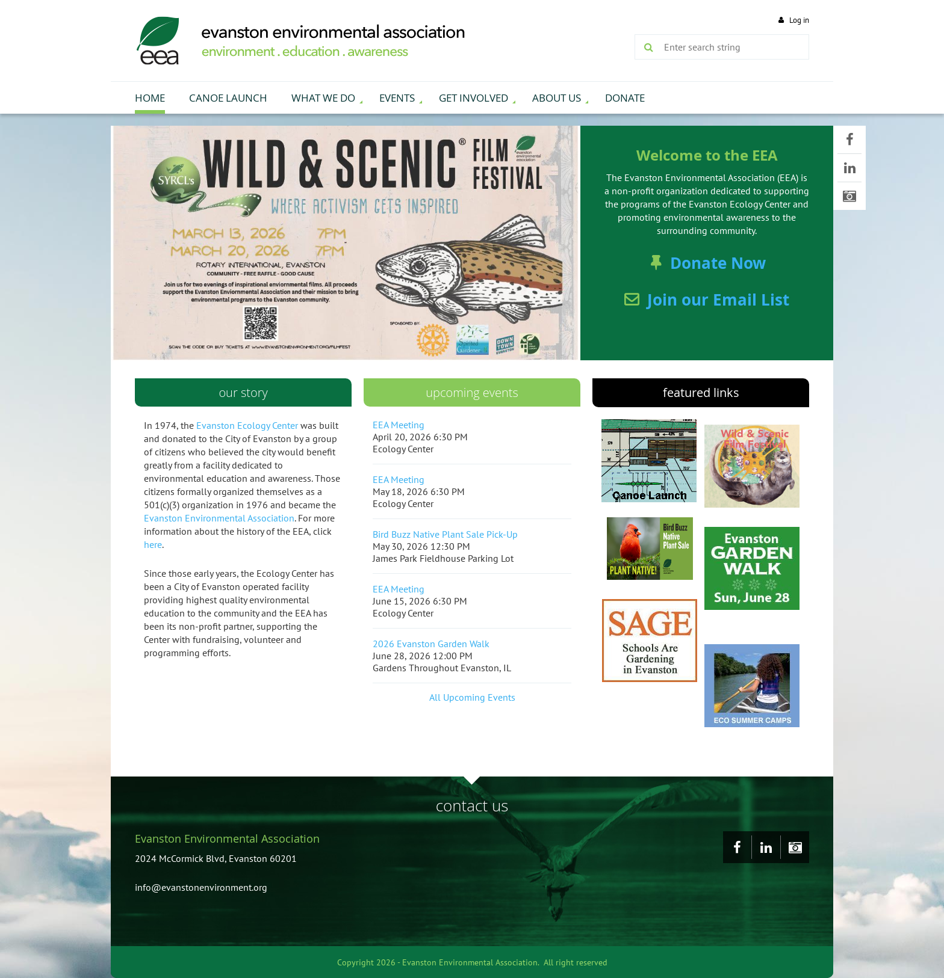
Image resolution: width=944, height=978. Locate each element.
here (153, 544)
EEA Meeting (398, 425)
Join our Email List (718, 299)
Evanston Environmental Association (219, 518)
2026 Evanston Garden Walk (431, 644)
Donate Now (718, 263)
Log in (799, 20)
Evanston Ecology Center (247, 425)
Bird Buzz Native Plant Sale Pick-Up (445, 534)
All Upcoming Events (472, 697)
